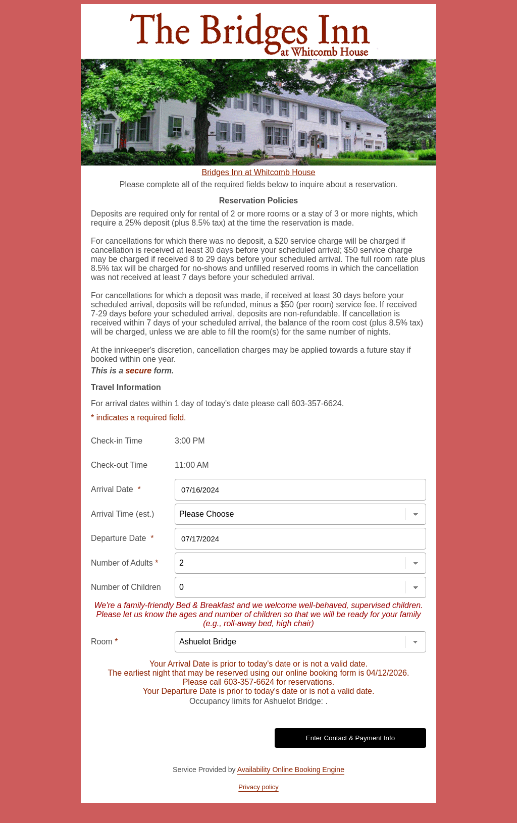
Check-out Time (119, 465)
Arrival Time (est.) (122, 514)
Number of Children (126, 587)
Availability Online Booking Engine (290, 769)
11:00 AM (192, 465)
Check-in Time (116, 440)
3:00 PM (190, 440)
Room (104, 641)
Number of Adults (124, 563)
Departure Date (122, 538)
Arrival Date (116, 489)
